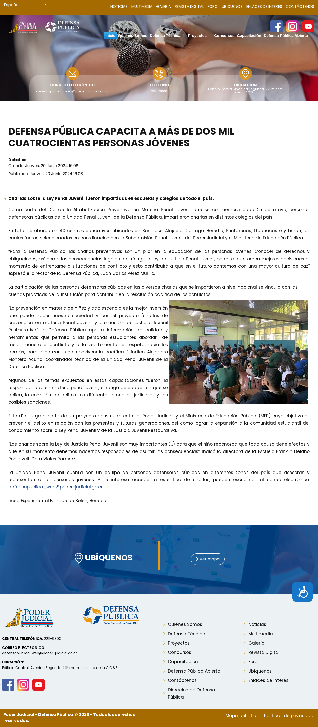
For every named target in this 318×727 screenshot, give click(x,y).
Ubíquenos (232, 6)
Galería (163, 6)
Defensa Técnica (186, 634)
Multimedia (141, 6)
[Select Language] (28, 5)
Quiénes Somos (185, 624)
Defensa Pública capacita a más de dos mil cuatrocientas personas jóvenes (121, 137)
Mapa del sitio (241, 716)
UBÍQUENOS (103, 558)
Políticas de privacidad (289, 716)
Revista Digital (189, 6)
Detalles (17, 160)
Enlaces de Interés (264, 6)
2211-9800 (159, 91)
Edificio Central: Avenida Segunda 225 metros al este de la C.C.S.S (60, 667)
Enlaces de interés (268, 680)
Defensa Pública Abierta (194, 671)
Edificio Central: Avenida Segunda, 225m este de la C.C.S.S (245, 90)
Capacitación (183, 662)
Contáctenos (300, 6)
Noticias (119, 6)
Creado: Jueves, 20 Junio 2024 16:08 (43, 166)
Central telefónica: (22, 638)
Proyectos (179, 643)
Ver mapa (208, 559)
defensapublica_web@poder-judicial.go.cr (72, 91)
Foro (213, 6)
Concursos (179, 652)
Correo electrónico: (23, 647)
